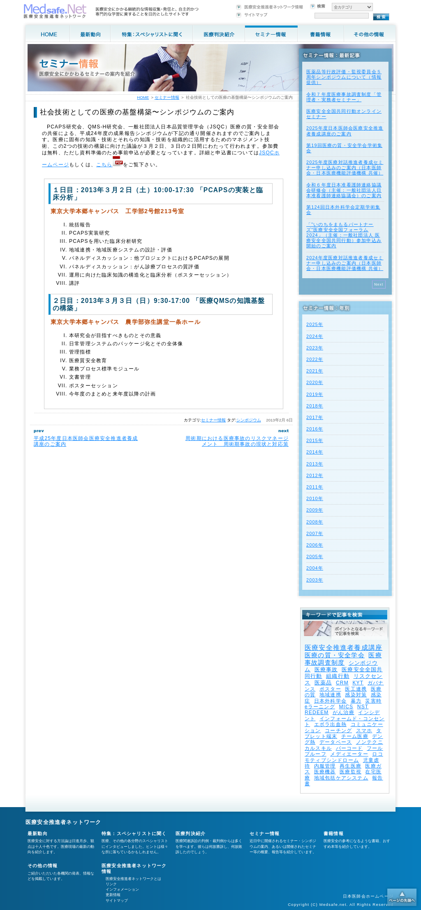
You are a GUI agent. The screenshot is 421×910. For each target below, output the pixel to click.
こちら (104, 165)
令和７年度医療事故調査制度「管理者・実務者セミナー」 (344, 97)
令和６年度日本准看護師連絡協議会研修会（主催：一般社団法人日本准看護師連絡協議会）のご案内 (344, 190)
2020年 (314, 382)
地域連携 (330, 695)
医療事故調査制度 (343, 659)
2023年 (314, 347)
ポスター (330, 689)
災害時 (373, 701)
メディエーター (349, 754)
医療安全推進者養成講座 (343, 647)
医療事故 (326, 669)
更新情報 (113, 895)
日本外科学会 (330, 701)
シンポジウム (248, 420)
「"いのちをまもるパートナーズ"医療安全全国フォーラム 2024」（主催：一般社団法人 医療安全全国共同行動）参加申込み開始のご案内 (344, 235)
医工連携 (356, 689)
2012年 (314, 475)
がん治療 (343, 712)
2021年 (314, 370)
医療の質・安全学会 (335, 655)
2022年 (314, 359)
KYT (357, 683)
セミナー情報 (213, 420)
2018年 (314, 405)
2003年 (314, 579)
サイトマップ (117, 900)
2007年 (314, 533)
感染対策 (356, 695)
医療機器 (325, 772)
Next (379, 284)
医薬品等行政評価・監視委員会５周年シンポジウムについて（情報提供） (344, 77)
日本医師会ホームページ (368, 896)
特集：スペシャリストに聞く (134, 833)
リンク (111, 884)
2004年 (314, 568)
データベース (335, 742)
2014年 (314, 451)
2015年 (314, 440)
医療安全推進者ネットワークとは (133, 879)
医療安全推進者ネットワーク (63, 822)
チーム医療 (354, 736)
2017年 (314, 417)
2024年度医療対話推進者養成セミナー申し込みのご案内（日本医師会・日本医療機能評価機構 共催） (344, 263)
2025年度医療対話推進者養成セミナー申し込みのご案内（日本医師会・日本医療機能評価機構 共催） (344, 167)
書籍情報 (334, 833)
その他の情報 (43, 865)
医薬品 (323, 683)
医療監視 (350, 772)
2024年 (314, 336)
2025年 (314, 324)
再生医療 (350, 766)
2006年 (314, 544)
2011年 (314, 486)
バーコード (349, 748)
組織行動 (337, 676)
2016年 (314, 428)
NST (363, 707)
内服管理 (325, 766)
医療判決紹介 (191, 833)
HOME (143, 97)
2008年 (314, 521)
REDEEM (317, 712)
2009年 (314, 509)
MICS (346, 707)
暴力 (356, 701)
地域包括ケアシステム (341, 778)
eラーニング (320, 707)
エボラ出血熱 (330, 724)
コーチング (338, 730)
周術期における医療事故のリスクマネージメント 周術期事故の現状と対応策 (237, 441)
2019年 (314, 394)
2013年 (314, 463)
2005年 (314, 556)
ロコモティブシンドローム (344, 757)
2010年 (314, 498)
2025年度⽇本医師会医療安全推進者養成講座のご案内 (344, 131)
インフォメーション (122, 889)
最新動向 (38, 833)
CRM (342, 683)
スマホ (364, 730)
